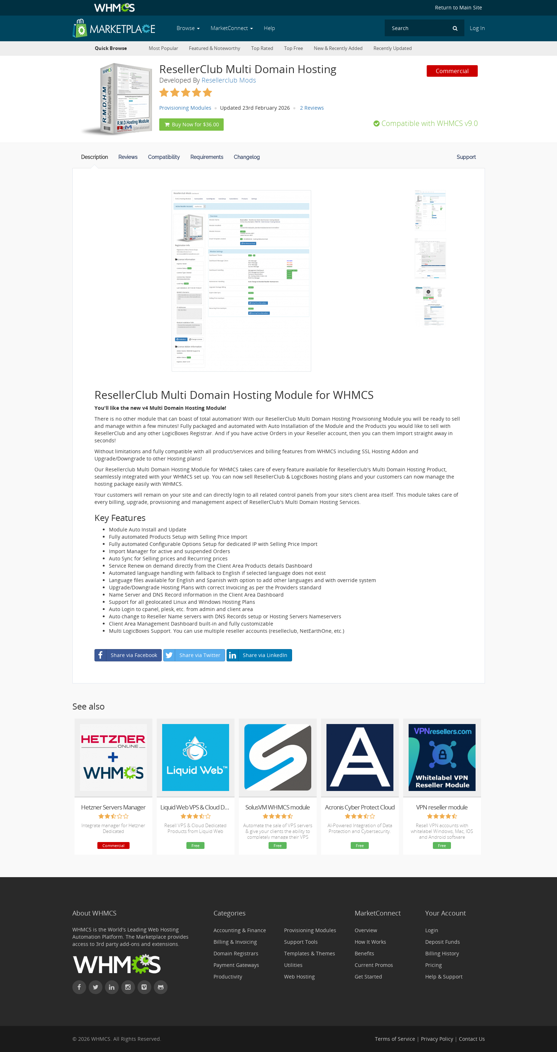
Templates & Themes (309, 953)
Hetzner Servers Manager (113, 807)
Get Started (368, 976)
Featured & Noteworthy (214, 48)
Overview (366, 930)
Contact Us (472, 1038)
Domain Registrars (236, 953)
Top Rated (262, 48)
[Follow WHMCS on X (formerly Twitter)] (95, 987)
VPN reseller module (442, 807)
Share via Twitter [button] (192, 655)
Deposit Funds (442, 941)
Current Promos (374, 964)
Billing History (442, 953)
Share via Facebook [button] (126, 655)
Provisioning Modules (185, 107)
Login (431, 930)
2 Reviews (312, 107)
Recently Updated (393, 48)
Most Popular (163, 48)
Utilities (293, 964)
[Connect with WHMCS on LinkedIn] (112, 987)
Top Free (293, 48)
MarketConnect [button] (232, 28)
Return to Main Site (458, 7)
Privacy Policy (437, 1038)
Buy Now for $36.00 (191, 124)
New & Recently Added (338, 48)
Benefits (364, 953)
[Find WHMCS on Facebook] (79, 987)
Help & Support (444, 976)
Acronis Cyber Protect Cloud (359, 807)
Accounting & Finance (240, 930)
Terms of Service (395, 1038)
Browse (188, 28)
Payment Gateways (236, 964)
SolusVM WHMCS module (277, 807)
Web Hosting (299, 976)
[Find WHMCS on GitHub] (161, 987)
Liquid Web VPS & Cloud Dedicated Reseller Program (195, 807)
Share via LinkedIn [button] (257, 655)
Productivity (228, 976)
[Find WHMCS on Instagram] (128, 987)
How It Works (370, 941)
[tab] (94, 159)
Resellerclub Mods (229, 80)
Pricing (433, 964)
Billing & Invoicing (235, 941)
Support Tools (301, 941)
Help (269, 28)
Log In (477, 28)
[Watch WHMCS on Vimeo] (144, 987)
